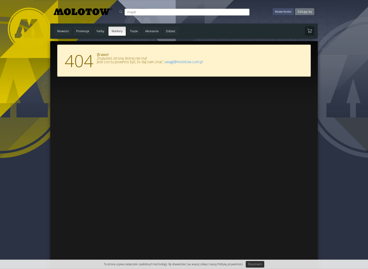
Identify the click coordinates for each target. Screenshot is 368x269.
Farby (100, 31)
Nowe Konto (283, 12)
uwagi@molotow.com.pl (183, 61)
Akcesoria (151, 31)
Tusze (134, 31)
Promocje (82, 31)
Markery (117, 31)
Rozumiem (255, 264)
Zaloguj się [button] (304, 12)
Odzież (170, 31)
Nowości (63, 31)
